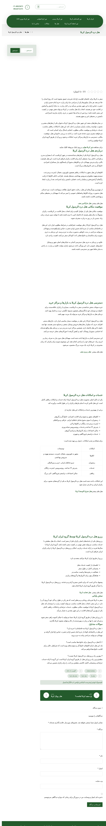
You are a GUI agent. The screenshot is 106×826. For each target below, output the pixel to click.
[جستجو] (36, 6)
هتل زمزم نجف (83, 352)
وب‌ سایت (97, 781)
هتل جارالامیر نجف (82, 203)
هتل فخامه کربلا (83, 592)
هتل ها (91, 676)
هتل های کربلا (71, 676)
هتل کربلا (82, 676)
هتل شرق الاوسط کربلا (82, 491)
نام (99, 756)
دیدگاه (98, 729)
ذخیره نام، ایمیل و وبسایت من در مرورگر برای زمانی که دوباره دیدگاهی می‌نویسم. (71, 797)
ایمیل (98, 768)
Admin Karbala (89, 671)
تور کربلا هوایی (86, 147)
